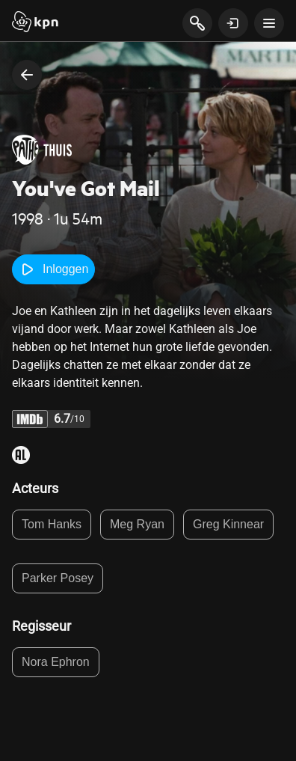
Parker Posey (57, 578)
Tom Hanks (51, 524)
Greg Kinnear (228, 524)
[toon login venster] (233, 23)
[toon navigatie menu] (269, 23)
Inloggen (53, 269)
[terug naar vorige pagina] (27, 75)
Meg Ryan (137, 524)
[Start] (35, 23)
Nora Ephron (56, 661)
